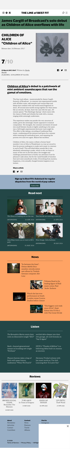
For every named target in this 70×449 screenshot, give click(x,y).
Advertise (10, 425)
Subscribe (35, 186)
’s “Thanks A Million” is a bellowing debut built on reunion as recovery (49, 348)
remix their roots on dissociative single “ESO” (20, 335)
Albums (5, 75)
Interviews (12, 219)
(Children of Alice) (20, 75)
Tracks (26, 428)
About (9, 420)
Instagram (45, 423)
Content (27, 420)
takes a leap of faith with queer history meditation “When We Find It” (19, 360)
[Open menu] (66, 13)
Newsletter (11, 423)
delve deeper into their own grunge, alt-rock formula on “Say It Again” (48, 336)
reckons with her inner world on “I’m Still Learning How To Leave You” (48, 360)
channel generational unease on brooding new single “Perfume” (19, 348)
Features (27, 425)
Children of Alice (13, 37)
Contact (10, 428)
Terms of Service (13, 443)
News (26, 423)
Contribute (11, 430)
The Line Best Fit (35, 12)
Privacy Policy (26, 443)
